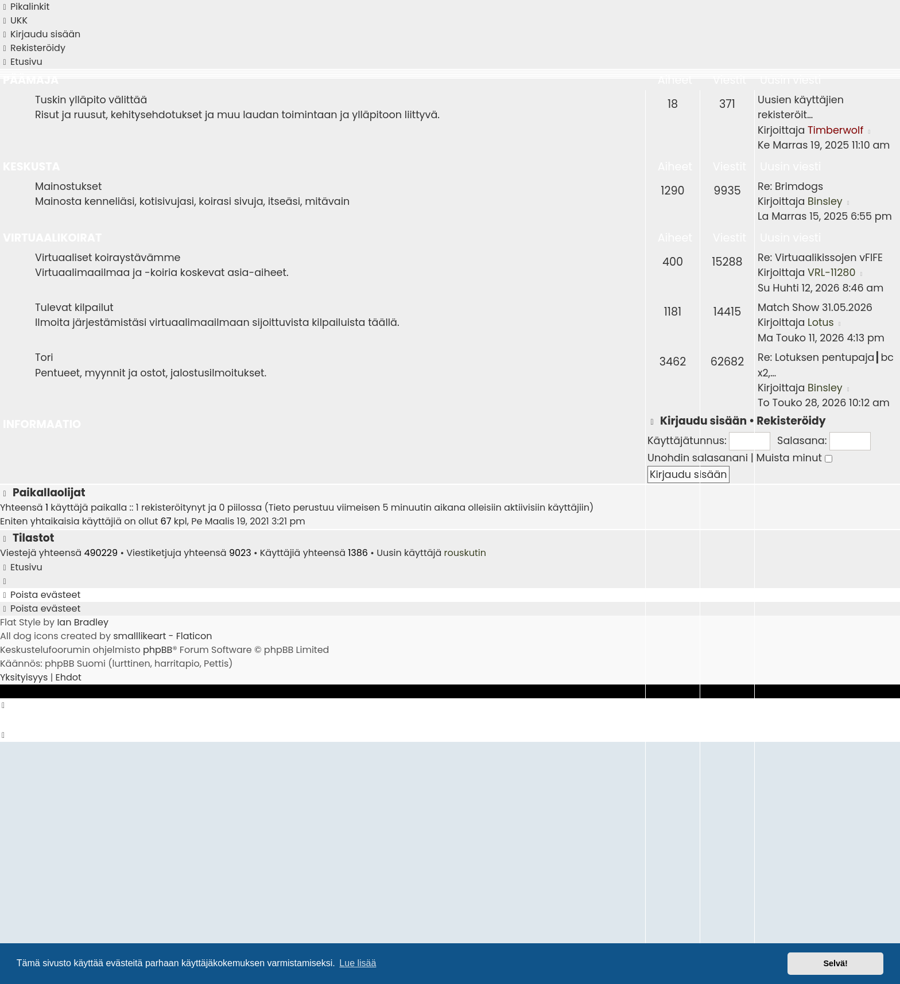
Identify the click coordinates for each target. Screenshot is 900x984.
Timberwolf (835, 130)
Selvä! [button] (835, 963)
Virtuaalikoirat (52, 238)
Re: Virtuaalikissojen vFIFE (820, 258)
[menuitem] (14, 20)
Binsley (825, 201)
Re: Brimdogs (790, 186)
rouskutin (465, 552)
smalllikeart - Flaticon (162, 636)
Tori (44, 357)
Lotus (821, 322)
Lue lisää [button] (357, 963)
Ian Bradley (82, 622)
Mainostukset (68, 186)
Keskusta (31, 166)
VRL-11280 (831, 272)
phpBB (158, 649)
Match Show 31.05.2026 (815, 307)
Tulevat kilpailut (74, 307)
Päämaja (31, 80)
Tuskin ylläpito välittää (91, 100)
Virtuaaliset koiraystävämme (108, 258)
